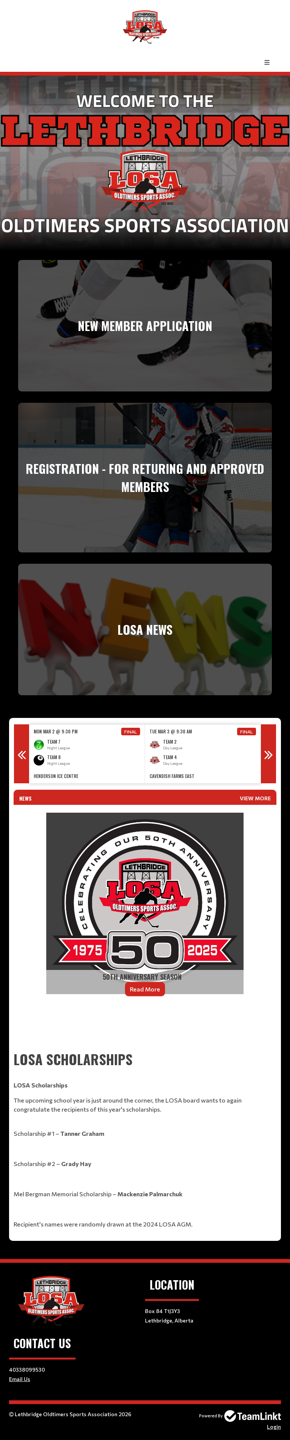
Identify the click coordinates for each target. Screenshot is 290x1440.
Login (274, 1426)
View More (255, 798)
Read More (145, 989)
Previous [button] (21, 753)
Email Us (19, 1379)
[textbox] (145, 1028)
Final (130, 731)
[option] (87, 754)
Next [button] (268, 753)
